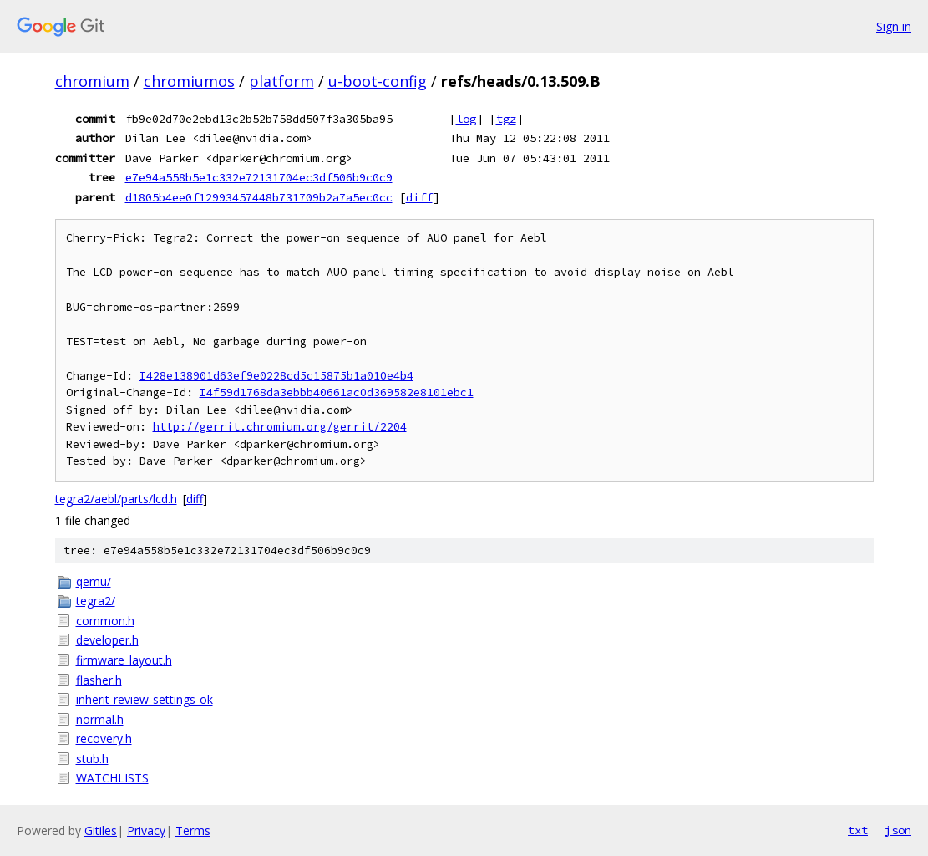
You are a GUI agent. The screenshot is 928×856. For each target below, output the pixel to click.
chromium (92, 81)
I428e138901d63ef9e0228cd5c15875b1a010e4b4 (276, 376)
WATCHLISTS (112, 778)
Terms (192, 830)
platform (281, 81)
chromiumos (189, 81)
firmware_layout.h (124, 660)
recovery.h (104, 738)
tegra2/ (95, 601)
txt (858, 830)
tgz (506, 118)
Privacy (146, 830)
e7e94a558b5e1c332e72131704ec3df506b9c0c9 (259, 177)
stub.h (92, 759)
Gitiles (100, 830)
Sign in (893, 26)
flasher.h (99, 680)
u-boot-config (377, 81)
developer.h (107, 640)
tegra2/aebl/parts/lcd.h (116, 499)
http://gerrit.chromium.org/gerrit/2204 (280, 427)
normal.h (100, 719)
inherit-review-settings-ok (144, 699)
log (466, 118)
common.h (105, 621)
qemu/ (93, 581)
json (898, 830)
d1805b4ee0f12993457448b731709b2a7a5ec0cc (259, 197)
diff (419, 197)
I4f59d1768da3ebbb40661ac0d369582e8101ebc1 (337, 392)
